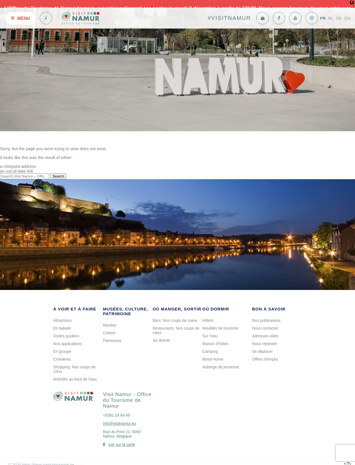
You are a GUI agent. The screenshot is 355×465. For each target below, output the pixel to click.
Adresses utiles (265, 330)
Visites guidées (66, 330)
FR (323, 12)
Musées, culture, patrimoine (125, 305)
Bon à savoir (269, 302)
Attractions (62, 314)
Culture (109, 327)
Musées (109, 319)
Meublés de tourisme (220, 322)
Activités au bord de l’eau (75, 373)
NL (330, 12)
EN (347, 12)
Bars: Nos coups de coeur (175, 314)
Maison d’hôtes (215, 337)
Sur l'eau (210, 330)
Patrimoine (112, 334)
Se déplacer (262, 345)
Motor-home (212, 353)
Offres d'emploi (265, 353)
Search (58, 170)
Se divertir (161, 334)
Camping (210, 345)
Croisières (62, 353)
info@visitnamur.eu (119, 417)
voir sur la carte (121, 438)
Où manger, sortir (177, 302)
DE (339, 12)
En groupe (62, 345)
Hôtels (208, 314)
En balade (62, 322)
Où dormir (215, 302)
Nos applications (67, 337)
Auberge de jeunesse (220, 361)
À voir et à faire (74, 302)
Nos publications (266, 314)
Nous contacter (265, 322)
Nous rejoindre (264, 337)
